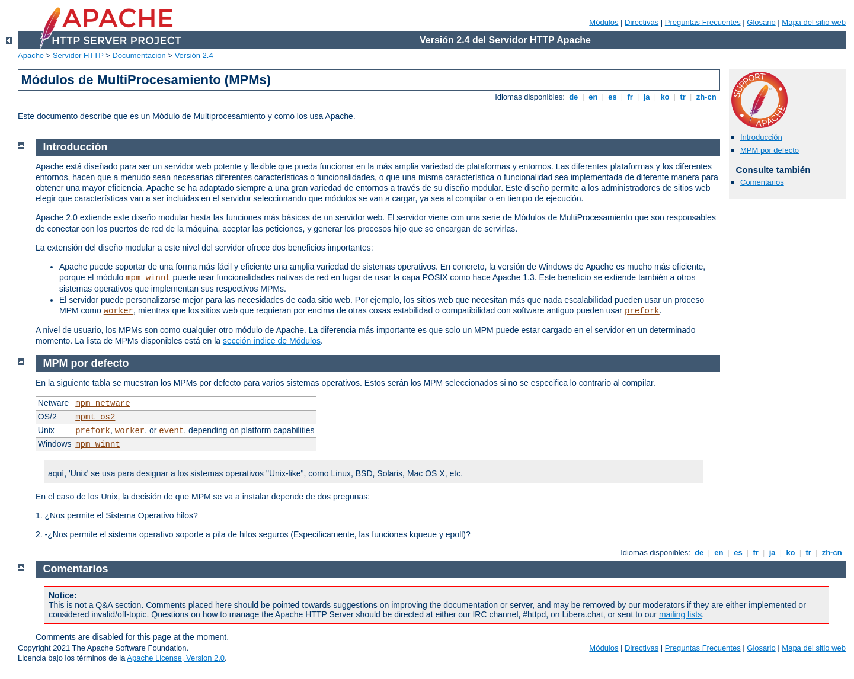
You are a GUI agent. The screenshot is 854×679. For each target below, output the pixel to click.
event (171, 430)
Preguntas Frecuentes (703, 22)
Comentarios (762, 182)
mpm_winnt (148, 278)
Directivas (641, 22)
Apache (31, 55)
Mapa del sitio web (814, 22)
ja (646, 96)
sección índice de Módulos (272, 340)
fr (630, 96)
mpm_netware (102, 403)
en (593, 96)
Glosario (761, 22)
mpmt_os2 (95, 417)
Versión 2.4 (194, 55)
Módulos (603, 22)
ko (664, 96)
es (612, 96)
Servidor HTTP (78, 55)
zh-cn (706, 96)
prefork (642, 311)
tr (683, 96)
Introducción (761, 137)
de (573, 96)
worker (118, 311)
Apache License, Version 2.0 (176, 658)
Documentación (138, 55)
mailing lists (680, 614)
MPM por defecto (769, 150)
